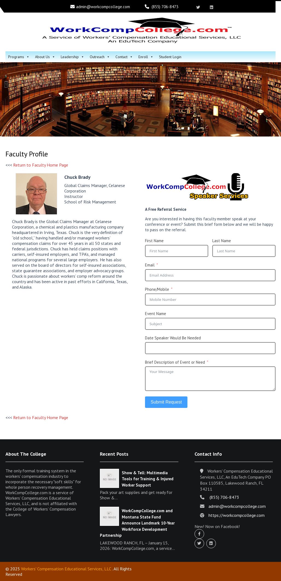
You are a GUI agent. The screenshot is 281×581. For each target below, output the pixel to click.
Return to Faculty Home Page (40, 165)
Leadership (72, 56)
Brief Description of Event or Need (175, 362)
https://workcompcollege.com (236, 515)
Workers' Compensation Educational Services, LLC (66, 568)
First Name (154, 240)
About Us (45, 56)
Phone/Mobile (157, 289)
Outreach (100, 56)
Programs (19, 56)
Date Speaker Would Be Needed (173, 337)
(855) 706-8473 (165, 6)
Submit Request (166, 402)
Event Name (155, 313)
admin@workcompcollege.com (103, 6)
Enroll (145, 56)
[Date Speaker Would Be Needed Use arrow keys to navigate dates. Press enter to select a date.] (210, 348)
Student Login (170, 56)
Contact (124, 56)
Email (150, 265)
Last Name (221, 240)
